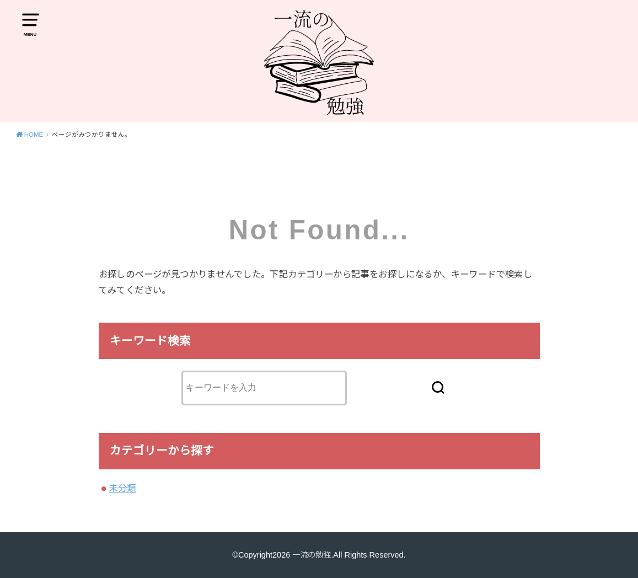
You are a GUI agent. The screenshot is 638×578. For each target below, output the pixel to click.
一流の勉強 (312, 554)
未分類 (122, 488)
